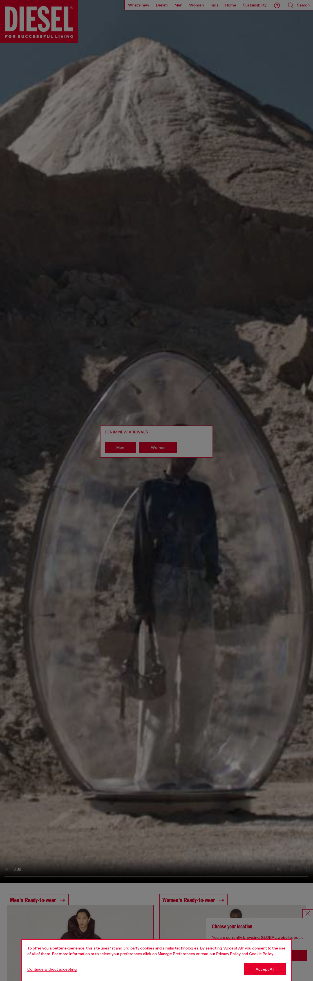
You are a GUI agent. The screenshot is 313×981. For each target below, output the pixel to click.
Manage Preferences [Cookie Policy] (176, 953)
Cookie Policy (261, 953)
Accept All (265, 969)
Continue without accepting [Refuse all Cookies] (52, 969)
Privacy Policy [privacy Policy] (228, 953)
